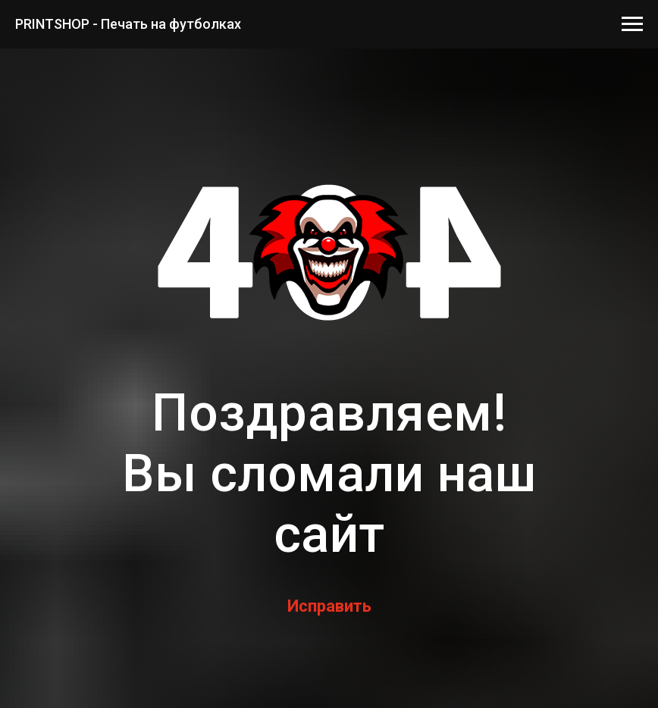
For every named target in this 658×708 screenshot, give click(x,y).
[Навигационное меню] (632, 24)
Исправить (329, 606)
